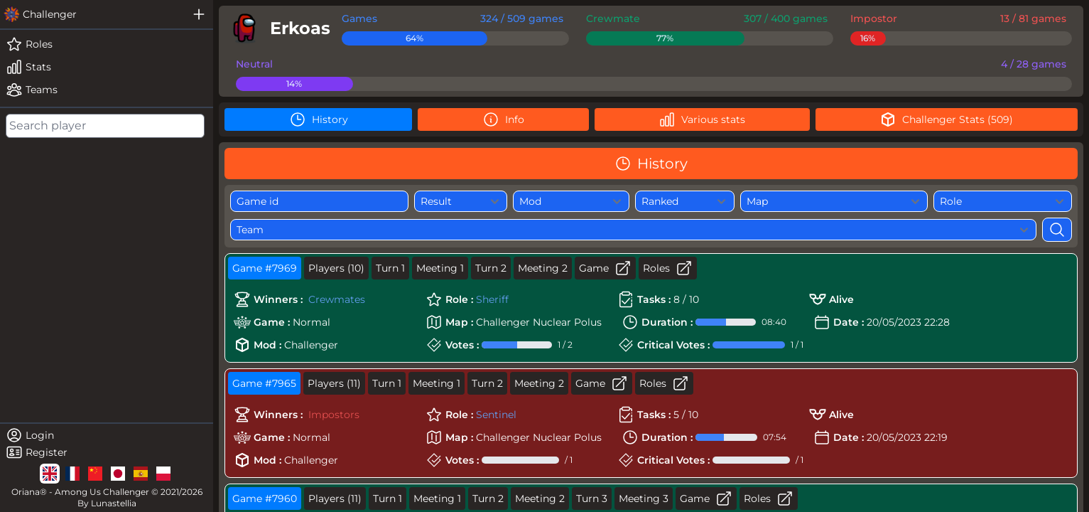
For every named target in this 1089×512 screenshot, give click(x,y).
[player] (277, 28)
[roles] (106, 44)
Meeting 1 (440, 268)
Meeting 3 (643, 498)
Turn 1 (390, 268)
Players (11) (334, 383)
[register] (106, 452)
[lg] (50, 474)
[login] (106, 435)
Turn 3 (591, 498)
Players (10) (336, 268)
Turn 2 (490, 268)
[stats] (106, 66)
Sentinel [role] (496, 414)
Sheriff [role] (492, 299)
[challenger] (92, 14)
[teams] (106, 89)
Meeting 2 (543, 268)
